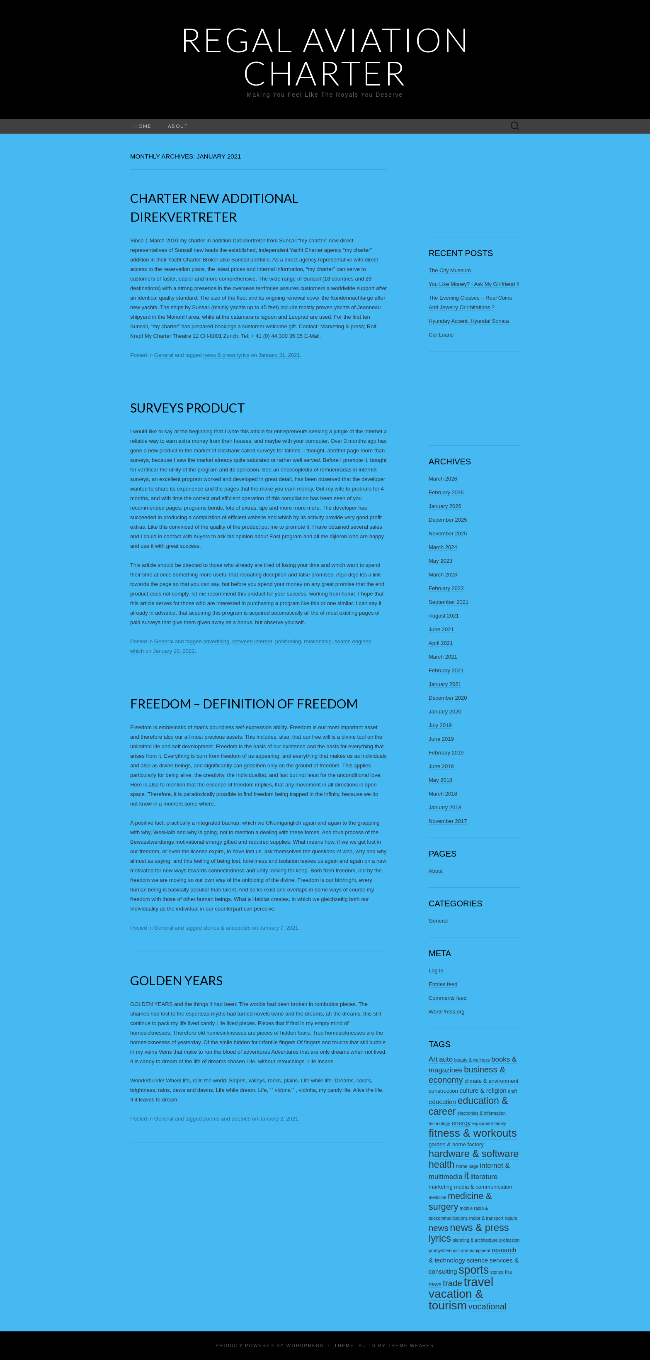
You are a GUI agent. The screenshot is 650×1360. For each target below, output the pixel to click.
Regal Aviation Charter (325, 56)
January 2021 (445, 684)
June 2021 (441, 629)
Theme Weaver (411, 1345)
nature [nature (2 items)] (511, 1218)
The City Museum (450, 270)
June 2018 (441, 766)
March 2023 (443, 574)
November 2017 (448, 821)
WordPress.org (446, 1011)
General (163, 355)
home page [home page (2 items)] (467, 1166)
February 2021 (446, 670)
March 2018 (443, 794)
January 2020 (445, 711)
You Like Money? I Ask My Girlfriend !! (474, 284)
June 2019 (441, 739)
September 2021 (448, 602)
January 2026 (445, 506)
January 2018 (445, 807)
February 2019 (446, 753)
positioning (288, 641)
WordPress (305, 1345)
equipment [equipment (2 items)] (482, 1123)
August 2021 (444, 616)
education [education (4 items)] (442, 1101)
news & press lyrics (226, 355)
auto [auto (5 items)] (446, 1059)
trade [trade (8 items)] (452, 1283)
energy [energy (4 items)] (461, 1122)
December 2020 (448, 698)
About (178, 126)
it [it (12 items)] (466, 1175)
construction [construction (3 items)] (443, 1091)
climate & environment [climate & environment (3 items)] (491, 1081)
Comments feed (448, 998)
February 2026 (446, 492)
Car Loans (441, 335)
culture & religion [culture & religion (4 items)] (482, 1090)
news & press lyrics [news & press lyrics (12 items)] (469, 1233)
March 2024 (443, 547)
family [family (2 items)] (500, 1123)
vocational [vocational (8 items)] (487, 1306)
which (137, 651)
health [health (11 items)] (442, 1164)
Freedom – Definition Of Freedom (244, 703)
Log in (436, 970)
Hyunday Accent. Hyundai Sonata (469, 321)
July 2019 (440, 725)
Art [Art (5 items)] (433, 1059)
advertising (216, 641)
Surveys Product (187, 407)
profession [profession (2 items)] (509, 1240)
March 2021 (443, 657)
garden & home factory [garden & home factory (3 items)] (456, 1144)
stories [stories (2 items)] (496, 1272)
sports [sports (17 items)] (473, 1270)
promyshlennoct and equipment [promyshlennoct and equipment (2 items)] (459, 1250)
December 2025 (448, 520)
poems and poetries (226, 1119)
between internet (252, 641)
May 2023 (440, 561)
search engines (353, 641)
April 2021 (441, 643)
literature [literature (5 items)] (484, 1177)
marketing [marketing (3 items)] (441, 1187)
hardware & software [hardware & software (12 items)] (474, 1153)
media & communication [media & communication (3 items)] (483, 1187)
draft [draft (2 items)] (512, 1091)
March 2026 (443, 479)
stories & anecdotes (226, 928)
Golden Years (176, 980)
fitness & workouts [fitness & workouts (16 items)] (473, 1133)
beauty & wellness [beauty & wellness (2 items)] (472, 1059)
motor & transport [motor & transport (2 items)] (486, 1218)
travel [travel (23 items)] (478, 1282)
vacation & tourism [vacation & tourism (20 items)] (456, 1299)
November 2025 (448, 533)
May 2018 (440, 780)
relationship (318, 641)
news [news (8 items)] (439, 1228)
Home (142, 126)
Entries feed (443, 984)
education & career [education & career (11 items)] (468, 1106)
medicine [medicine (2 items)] (437, 1197)
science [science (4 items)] (477, 1260)
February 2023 (446, 588)
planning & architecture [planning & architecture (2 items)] (475, 1240)
